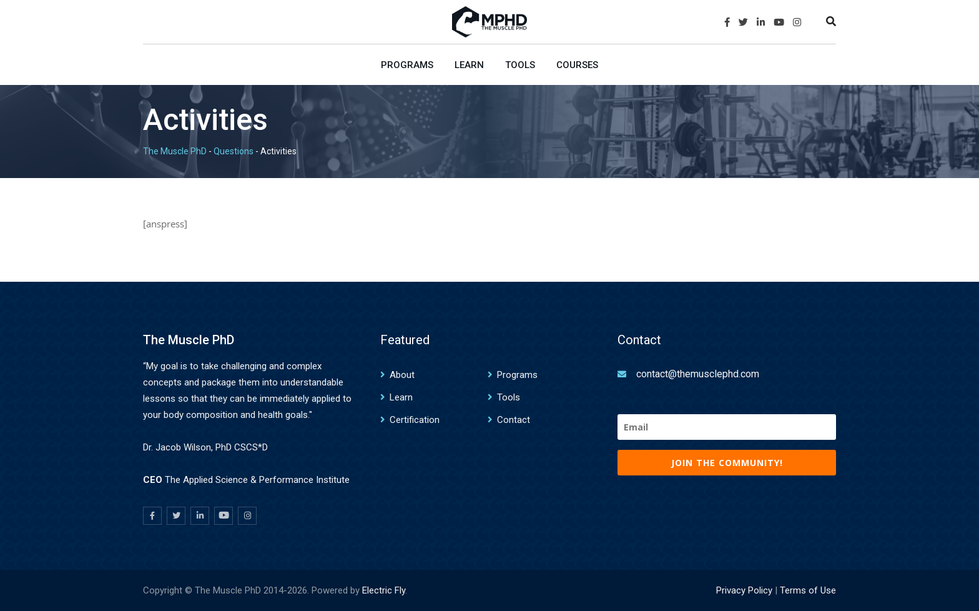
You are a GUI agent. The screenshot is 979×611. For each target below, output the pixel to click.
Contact (513, 419)
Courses (577, 65)
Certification (415, 419)
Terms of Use (808, 590)
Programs (407, 65)
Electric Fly (383, 590)
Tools (520, 65)
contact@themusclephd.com (697, 374)
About (402, 374)
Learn (469, 65)
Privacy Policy (744, 590)
